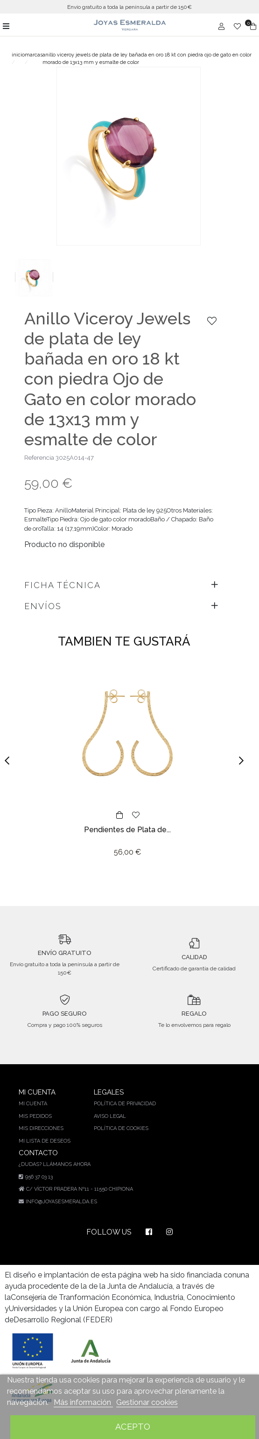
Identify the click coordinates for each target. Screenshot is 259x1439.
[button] (10, 754)
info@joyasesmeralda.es (62, 1196)
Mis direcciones (42, 1122)
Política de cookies (122, 1122)
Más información (81, 1402)
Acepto (132, 1427)
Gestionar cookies (143, 1402)
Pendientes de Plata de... (127, 824)
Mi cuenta (33, 1098)
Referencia (39, 451)
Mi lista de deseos (45, 1135)
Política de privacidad (126, 1098)
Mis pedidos (35, 1110)
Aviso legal (110, 1110)
